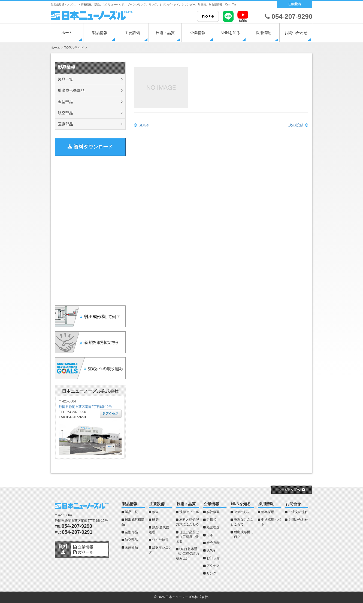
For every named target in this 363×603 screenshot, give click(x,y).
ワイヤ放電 (160, 540)
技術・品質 (165, 33)
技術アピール (189, 512)
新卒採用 (267, 512)
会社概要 (213, 512)
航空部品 (65, 113)
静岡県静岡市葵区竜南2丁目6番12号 (85, 407)
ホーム (67, 33)
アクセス (111, 414)
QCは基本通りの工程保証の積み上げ (187, 553)
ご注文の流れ (298, 512)
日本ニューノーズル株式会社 (186, 597)
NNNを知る (230, 33)
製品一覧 (65, 79)
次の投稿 (296, 125)
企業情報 (197, 33)
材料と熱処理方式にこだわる (187, 522)
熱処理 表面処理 (159, 529)
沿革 (210, 535)
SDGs (143, 125)
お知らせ (213, 558)
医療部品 (65, 124)
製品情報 (99, 33)
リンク (211, 573)
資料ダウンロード (90, 147)
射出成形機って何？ (242, 534)
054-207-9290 (288, 16)
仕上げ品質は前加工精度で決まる (187, 536)
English (294, 4)
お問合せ (293, 504)
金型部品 (65, 101)
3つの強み (241, 512)
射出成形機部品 (71, 90)
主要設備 (132, 33)
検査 (155, 512)
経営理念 (213, 527)
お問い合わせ (296, 33)
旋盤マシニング (160, 550)
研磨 (155, 520)
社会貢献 (213, 543)
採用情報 (263, 33)
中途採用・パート (269, 522)
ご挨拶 (211, 520)
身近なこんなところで (242, 522)
